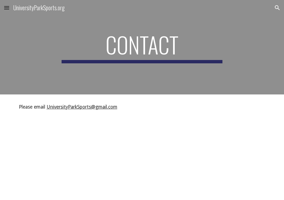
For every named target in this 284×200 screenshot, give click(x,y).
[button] (6, 7)
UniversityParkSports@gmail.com (82, 107)
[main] (141, 47)
